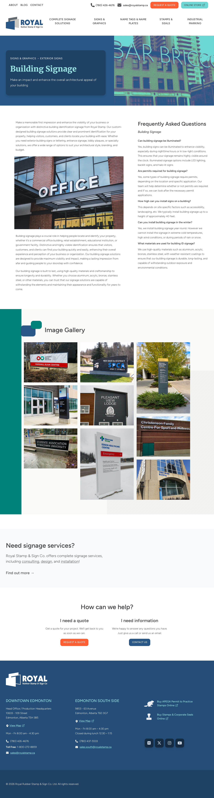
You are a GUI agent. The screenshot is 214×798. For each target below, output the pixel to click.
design (46, 561)
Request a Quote (74, 642)
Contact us (139, 642)
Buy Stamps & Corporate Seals (175, 716)
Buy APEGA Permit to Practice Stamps (175, 703)
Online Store (194, 5)
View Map (17, 725)
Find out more (18, 573)
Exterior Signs (51, 58)
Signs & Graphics (23, 58)
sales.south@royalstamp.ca (96, 747)
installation (70, 561)
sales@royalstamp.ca (22, 752)
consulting (30, 561)
